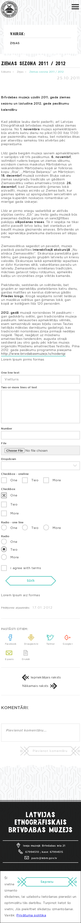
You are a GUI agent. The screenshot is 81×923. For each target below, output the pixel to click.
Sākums (6, 72)
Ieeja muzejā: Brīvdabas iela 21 (40, 845)
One (9, 480)
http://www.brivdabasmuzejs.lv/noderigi (33, 353)
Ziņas (15, 43)
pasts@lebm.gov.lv (40, 858)
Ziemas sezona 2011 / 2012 (46, 72)
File (3, 443)
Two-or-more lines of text (19, 387)
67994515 (56, 852)
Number (6, 428)
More (52, 480)
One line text (10, 373)
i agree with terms (21, 568)
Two (30, 480)
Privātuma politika (31, 915)
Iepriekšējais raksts (40, 677)
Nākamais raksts (40, 686)
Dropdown (8, 459)
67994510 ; (29, 852)
